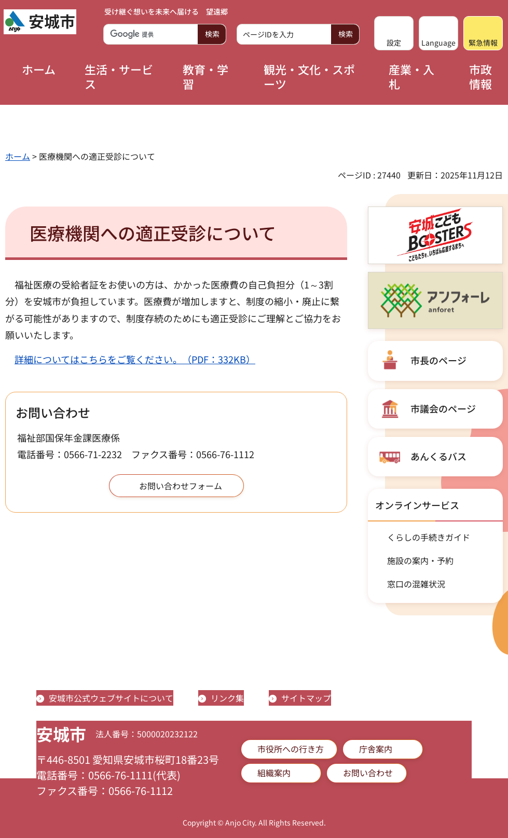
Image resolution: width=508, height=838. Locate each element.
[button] (394, 33)
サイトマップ (306, 698)
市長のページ (438, 360)
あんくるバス (438, 456)
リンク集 (227, 698)
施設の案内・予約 (420, 560)
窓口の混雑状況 (416, 584)
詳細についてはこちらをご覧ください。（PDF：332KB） (135, 359)
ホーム (17, 156)
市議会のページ (443, 408)
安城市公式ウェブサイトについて (111, 698)
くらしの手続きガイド (428, 537)
